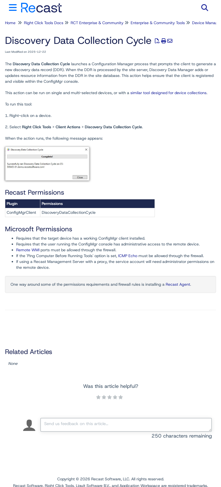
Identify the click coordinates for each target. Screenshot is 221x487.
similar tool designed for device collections (168, 92)
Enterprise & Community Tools (158, 22)
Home (10, 22)
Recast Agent (178, 284)
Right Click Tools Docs (43, 22)
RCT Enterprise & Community (97, 22)
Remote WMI (27, 249)
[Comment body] (126, 425)
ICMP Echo (127, 255)
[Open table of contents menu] (14, 7)
